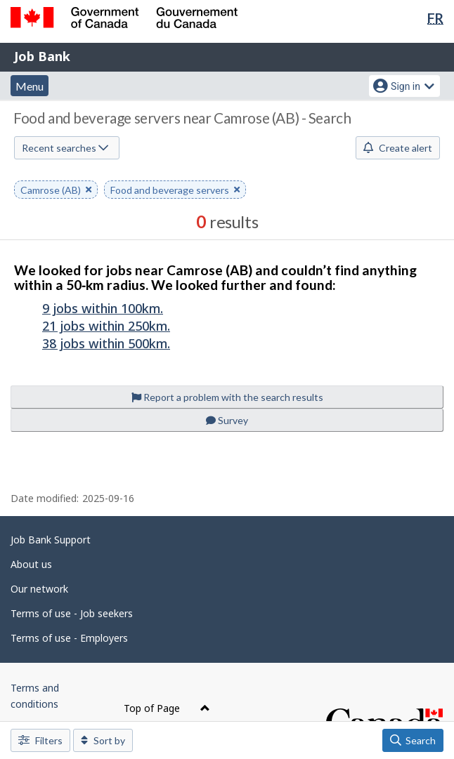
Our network (39, 588)
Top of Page (167, 708)
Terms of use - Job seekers (72, 613)
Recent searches (65, 148)
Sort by (103, 740)
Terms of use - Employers (69, 638)
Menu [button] (29, 86)
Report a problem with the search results (227, 397)
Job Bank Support (51, 539)
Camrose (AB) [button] (55, 191)
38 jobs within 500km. (106, 343)
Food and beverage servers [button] (175, 191)
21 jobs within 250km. (106, 325)
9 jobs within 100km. (102, 308)
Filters (40, 740)
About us (31, 564)
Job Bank (42, 56)
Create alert (397, 148)
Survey (227, 420)
